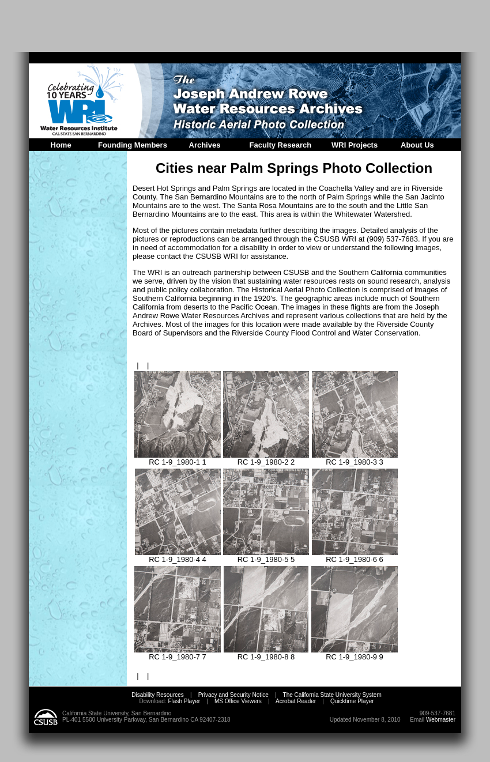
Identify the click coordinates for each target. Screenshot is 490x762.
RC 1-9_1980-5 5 (266, 556)
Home (61, 145)
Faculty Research (281, 145)
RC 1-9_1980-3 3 (355, 458)
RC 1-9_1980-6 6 (355, 556)
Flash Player (183, 701)
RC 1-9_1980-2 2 (266, 458)
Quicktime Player (352, 701)
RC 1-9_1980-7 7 (177, 653)
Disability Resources (157, 695)
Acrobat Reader (296, 701)
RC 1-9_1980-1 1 (177, 458)
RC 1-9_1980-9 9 (354, 653)
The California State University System (332, 695)
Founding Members (132, 145)
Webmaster (440, 719)
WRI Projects (354, 145)
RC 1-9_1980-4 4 (178, 556)
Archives (205, 145)
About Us (417, 145)
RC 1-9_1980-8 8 (266, 653)
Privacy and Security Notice (233, 695)
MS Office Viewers (238, 701)
